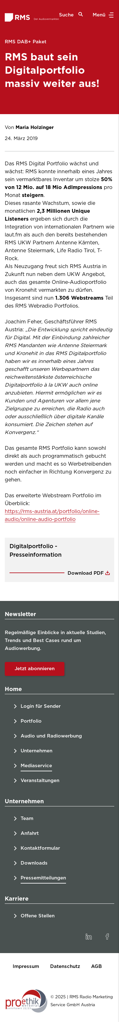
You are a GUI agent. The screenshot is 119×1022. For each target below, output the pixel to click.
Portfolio (31, 721)
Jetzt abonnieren (35, 668)
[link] (89, 937)
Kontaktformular (40, 848)
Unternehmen (36, 751)
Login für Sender (41, 706)
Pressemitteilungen (43, 878)
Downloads (34, 863)
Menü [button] (102, 15)
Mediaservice (36, 765)
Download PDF (86, 573)
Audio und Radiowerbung (51, 736)
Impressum (26, 966)
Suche (71, 14)
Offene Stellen (38, 916)
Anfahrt (30, 833)
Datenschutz (65, 966)
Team (27, 818)
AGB (96, 966)
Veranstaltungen (40, 780)
